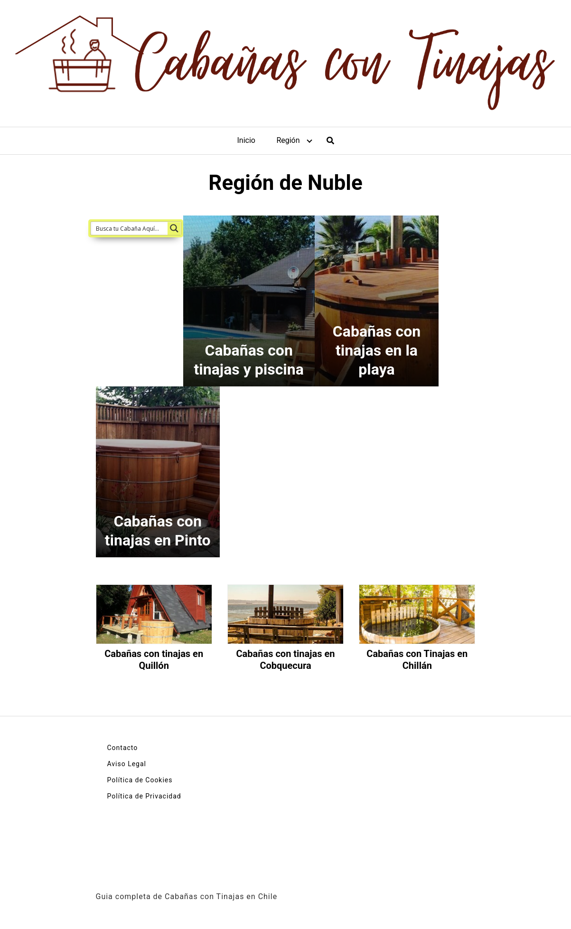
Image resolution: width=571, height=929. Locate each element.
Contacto (122, 747)
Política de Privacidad (144, 796)
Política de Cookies (140, 780)
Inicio (246, 140)
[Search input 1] (129, 228)
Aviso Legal (127, 764)
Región (288, 140)
